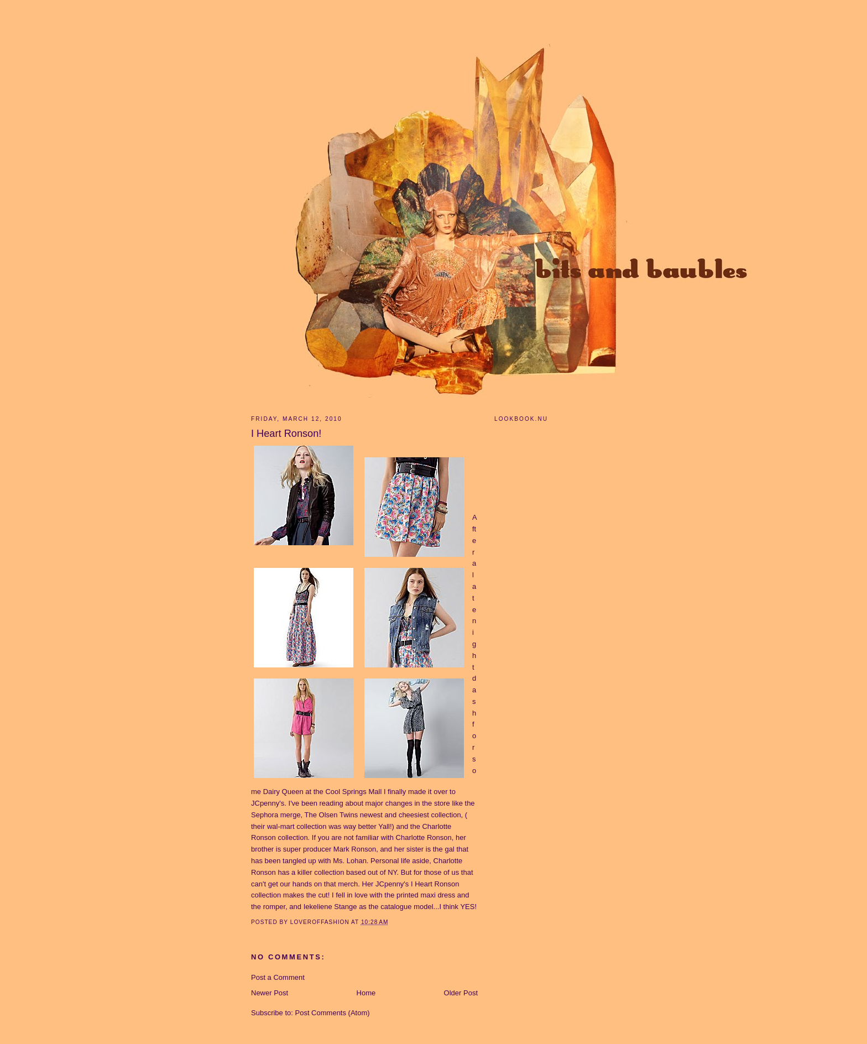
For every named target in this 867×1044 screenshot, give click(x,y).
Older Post (461, 993)
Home (366, 993)
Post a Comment (278, 977)
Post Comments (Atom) (332, 1013)
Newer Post (269, 993)
